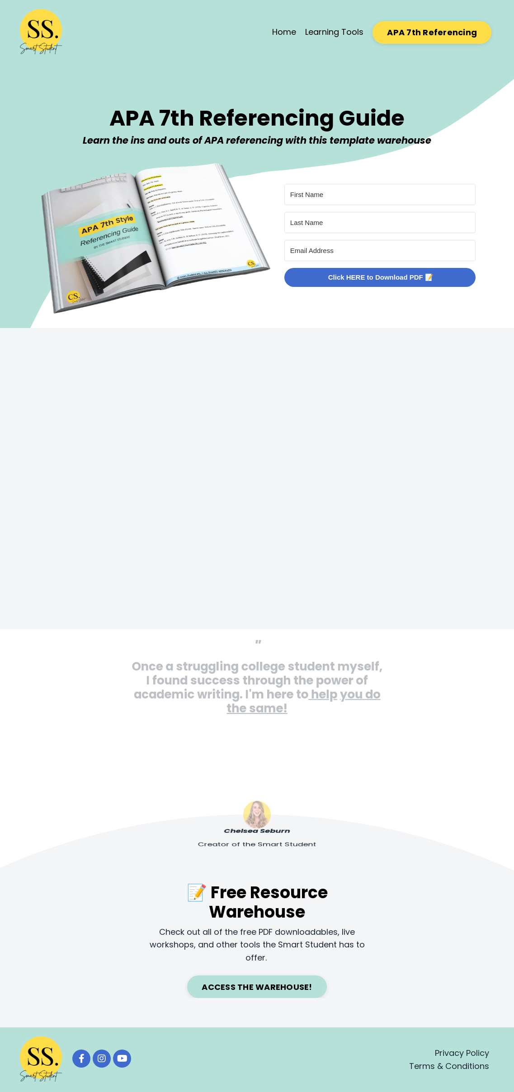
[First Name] (380, 194)
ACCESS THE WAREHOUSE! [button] (257, 987)
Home (284, 31)
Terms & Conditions (449, 1066)
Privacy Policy (462, 1053)
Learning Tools (334, 31)
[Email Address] (380, 250)
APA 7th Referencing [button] (432, 32)
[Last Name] (380, 222)
